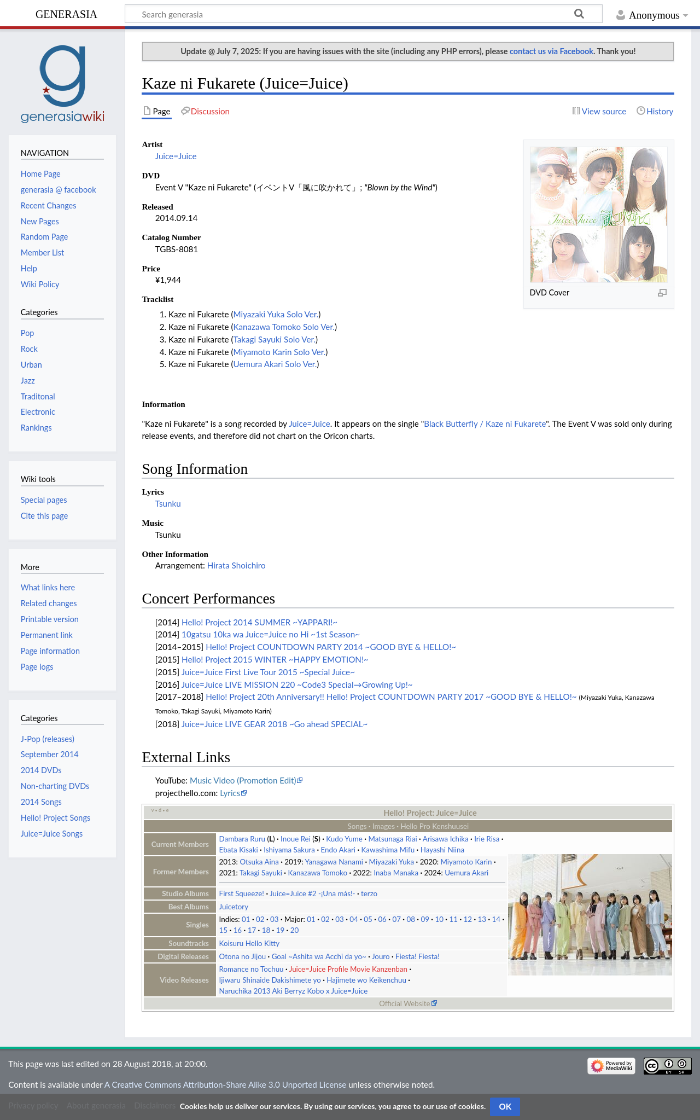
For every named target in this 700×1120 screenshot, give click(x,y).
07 (396, 919)
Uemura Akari (466, 872)
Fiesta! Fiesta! (417, 956)
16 (238, 930)
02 (260, 919)
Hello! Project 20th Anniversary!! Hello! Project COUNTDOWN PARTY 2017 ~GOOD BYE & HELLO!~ (391, 696)
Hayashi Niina (442, 849)
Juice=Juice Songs (52, 833)
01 (246, 919)
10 (439, 919)
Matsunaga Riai (392, 838)
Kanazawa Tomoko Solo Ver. (284, 327)
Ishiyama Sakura (289, 849)
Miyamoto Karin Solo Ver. (280, 352)
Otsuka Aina (259, 861)
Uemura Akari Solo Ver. (275, 364)
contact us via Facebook (551, 51)
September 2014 (50, 754)
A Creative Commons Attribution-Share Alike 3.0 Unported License (225, 1084)
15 (223, 930)
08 (410, 919)
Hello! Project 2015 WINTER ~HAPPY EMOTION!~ (275, 659)
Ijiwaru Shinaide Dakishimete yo (270, 980)
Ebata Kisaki (238, 849)
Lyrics (230, 793)
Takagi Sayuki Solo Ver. (275, 339)
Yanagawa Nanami (334, 861)
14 (496, 919)
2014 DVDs (41, 770)
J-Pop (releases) (47, 739)
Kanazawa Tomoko (317, 872)
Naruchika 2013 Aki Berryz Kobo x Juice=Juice (293, 990)
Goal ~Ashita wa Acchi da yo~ (319, 956)
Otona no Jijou (242, 956)
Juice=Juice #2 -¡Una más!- (312, 893)
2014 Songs (41, 801)
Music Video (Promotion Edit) (243, 780)
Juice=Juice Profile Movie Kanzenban (348, 969)
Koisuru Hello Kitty (249, 943)
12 (467, 919)
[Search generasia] (363, 13)
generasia (66, 12)
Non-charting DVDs (55, 786)
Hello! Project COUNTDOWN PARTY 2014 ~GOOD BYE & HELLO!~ (331, 647)
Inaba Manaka (396, 872)
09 (425, 919)
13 (481, 919)
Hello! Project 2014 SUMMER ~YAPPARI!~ (259, 622)
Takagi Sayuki (261, 872)
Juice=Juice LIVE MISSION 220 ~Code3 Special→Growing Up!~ (297, 684)
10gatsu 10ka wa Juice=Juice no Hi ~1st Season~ (271, 634)
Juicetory (233, 906)
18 (266, 930)
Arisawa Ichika (446, 838)
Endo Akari (338, 849)
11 (453, 919)
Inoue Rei (296, 838)
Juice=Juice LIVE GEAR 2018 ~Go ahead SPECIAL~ (275, 724)
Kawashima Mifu (388, 849)
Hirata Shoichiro (236, 565)
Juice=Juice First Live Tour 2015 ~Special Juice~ (268, 672)
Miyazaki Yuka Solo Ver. (276, 314)
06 (382, 919)
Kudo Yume (344, 838)
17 (252, 930)
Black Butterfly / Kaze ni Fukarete (485, 423)
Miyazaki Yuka (392, 861)
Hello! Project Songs (55, 817)
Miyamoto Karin (466, 861)
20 (294, 930)
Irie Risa (486, 838)
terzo (369, 893)
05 (368, 919)
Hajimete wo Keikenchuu (366, 980)
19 (280, 930)
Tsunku (168, 503)
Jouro (381, 956)
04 (353, 919)
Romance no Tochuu (251, 969)
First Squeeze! (241, 893)
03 (274, 919)
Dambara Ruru (242, 838)
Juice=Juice (176, 156)
